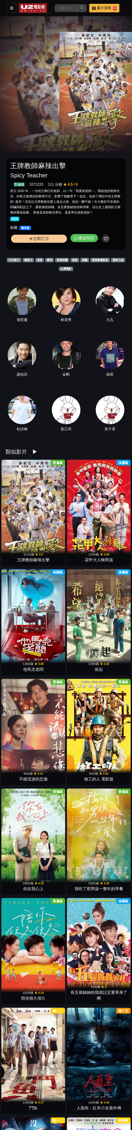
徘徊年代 (81, 1062)
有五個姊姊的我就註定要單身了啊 (51, 597)
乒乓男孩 (51, 807)
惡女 (112, 1011)
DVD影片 (14, 260)
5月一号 (112, 654)
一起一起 (81, 1113)
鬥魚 (81, 603)
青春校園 (62, 260)
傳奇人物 (118, 260)
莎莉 (51, 705)
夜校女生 (81, 705)
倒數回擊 (51, 909)
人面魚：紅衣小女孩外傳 (112, 597)
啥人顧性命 (20, 756)
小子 (81, 1011)
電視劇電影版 (100, 260)
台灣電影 (66, 268)
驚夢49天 (112, 858)
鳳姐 (81, 807)
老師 (39, 260)
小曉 (20, 960)
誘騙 (84, 260)
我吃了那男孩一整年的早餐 (112, 546)
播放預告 (84, 238)
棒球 (49, 260)
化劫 (20, 1062)
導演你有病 (20, 858)
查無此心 (112, 960)
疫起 (112, 501)
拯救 (74, 260)
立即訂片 (39, 238)
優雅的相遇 (51, 858)
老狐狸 (51, 1062)
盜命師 (20, 654)
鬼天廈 (51, 960)
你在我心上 (81, 552)
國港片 (28, 260)
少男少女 (20, 1011)
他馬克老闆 (81, 501)
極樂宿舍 (51, 654)
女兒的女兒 (20, 807)
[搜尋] (66, 8)
